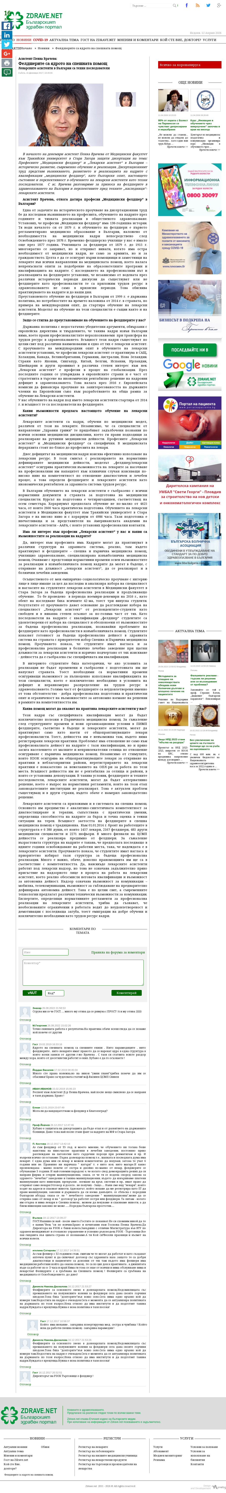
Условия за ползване (204, 1447)
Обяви (45, 1447)
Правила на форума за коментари (118, 952)
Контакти (197, 1464)
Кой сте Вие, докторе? (180, 40)
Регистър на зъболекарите (96, 1451)
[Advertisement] (192, 598)
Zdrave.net (91, 1486)
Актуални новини (15, 1447)
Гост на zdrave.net (98, 40)
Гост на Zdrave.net (16, 1459)
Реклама (159, 1459)
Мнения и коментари (137, 40)
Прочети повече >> (177, 146)
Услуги (209, 40)
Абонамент (161, 1451)
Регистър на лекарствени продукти (102, 1459)
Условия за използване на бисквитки (200, 1455)
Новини (23, 40)
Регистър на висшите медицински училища (107, 1455)
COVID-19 (40, 40)
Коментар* (83, 973)
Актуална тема (64, 40)
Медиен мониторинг (167, 1455)
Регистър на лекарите (93, 1447)
